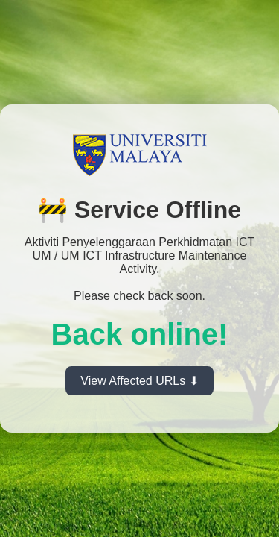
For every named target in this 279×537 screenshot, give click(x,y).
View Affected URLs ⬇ (139, 380)
